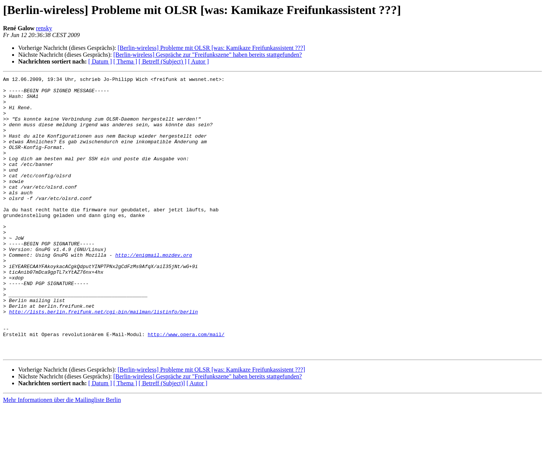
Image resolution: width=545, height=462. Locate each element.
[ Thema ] (125, 61)
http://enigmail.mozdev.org (153, 291)
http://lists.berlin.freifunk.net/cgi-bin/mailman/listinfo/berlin (103, 359)
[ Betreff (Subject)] (162, 439)
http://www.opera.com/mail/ (186, 386)
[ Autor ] (198, 61)
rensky (44, 28)
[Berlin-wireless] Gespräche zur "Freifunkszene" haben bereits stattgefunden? (207, 54)
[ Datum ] (100, 61)
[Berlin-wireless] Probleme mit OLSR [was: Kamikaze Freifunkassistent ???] (211, 48)
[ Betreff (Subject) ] (162, 61)
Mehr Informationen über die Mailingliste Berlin (62, 455)
